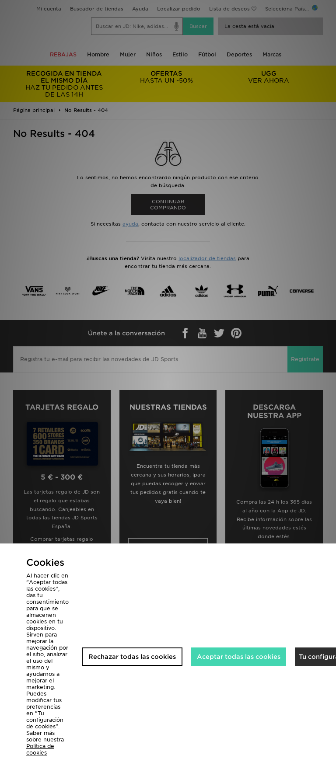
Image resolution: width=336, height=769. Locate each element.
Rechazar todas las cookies (132, 656)
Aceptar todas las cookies (238, 656)
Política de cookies (40, 749)
